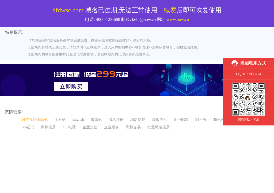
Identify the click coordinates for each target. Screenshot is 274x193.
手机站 (60, 120)
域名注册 (116, 120)
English (78, 119)
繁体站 (96, 120)
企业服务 (111, 127)
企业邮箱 (181, 120)
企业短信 (89, 127)
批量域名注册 (158, 127)
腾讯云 (218, 120)
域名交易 (137, 120)
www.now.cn (178, 19)
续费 (170, 10)
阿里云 (201, 120)
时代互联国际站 (35, 120)
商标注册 (48, 127)
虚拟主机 (159, 120)
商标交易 (133, 127)
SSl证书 (28, 127)
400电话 (69, 127)
